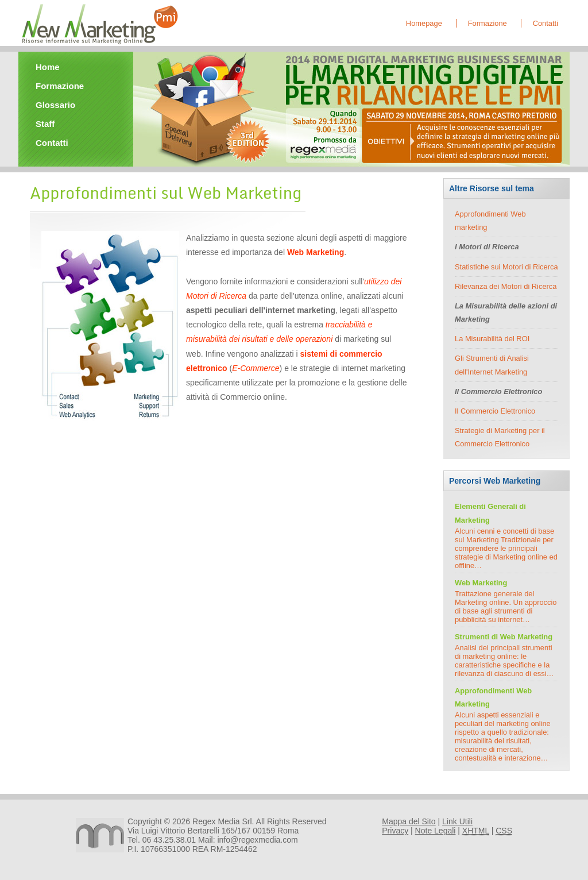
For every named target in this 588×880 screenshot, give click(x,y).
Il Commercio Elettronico (495, 411)
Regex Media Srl (222, 821)
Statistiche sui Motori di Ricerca (506, 267)
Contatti (545, 23)
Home (48, 67)
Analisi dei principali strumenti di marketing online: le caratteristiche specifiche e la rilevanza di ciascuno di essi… (504, 660)
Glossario (55, 105)
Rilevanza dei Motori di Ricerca (505, 286)
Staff (45, 124)
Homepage (424, 23)
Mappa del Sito (408, 821)
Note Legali (435, 830)
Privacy (395, 830)
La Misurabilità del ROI (492, 338)
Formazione (487, 23)
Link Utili (457, 821)
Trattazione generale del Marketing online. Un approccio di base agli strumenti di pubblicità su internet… (505, 606)
